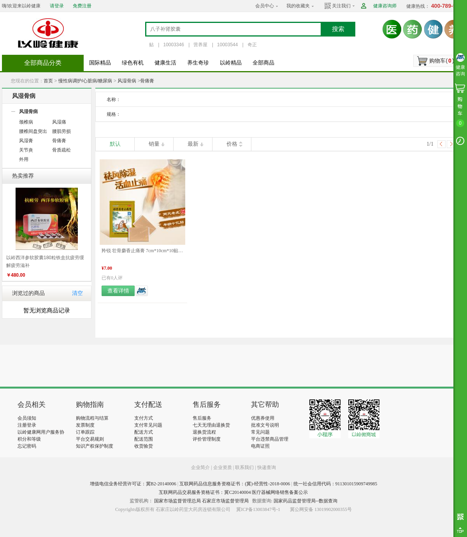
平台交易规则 (90, 439)
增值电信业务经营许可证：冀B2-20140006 (133, 483)
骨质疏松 (61, 150)
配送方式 (143, 432)
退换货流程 (204, 432)
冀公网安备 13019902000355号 (321, 509)
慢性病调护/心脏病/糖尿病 (85, 81)
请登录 (57, 6)
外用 (23, 159)
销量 (154, 144)
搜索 (338, 29)
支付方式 (143, 418)
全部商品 (263, 63)
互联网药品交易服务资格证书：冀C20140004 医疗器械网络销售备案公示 (233, 492)
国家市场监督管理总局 (177, 501)
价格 (231, 144)
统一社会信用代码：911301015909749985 (335, 483)
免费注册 (82, 6)
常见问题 (260, 432)
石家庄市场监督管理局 (225, 501)
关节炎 (26, 150)
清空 (77, 293)
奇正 (252, 44)
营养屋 (200, 44)
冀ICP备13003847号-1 (258, 509)
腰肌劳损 (61, 131)
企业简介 (201, 467)
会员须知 (27, 418)
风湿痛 (59, 122)
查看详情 (118, 291)
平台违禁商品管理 (269, 439)
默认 (115, 144)
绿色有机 (133, 63)
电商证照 (260, 446)
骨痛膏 (147, 81)
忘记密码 (27, 446)
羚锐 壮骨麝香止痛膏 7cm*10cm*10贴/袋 (142, 250)
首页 (48, 81)
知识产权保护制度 (94, 446)
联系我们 (244, 467)
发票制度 (85, 425)
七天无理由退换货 (211, 425)
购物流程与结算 (92, 418)
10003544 (227, 44)
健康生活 (165, 63)
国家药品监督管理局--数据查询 (305, 501)
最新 (193, 144)
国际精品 (100, 63)
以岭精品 (231, 63)
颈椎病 (26, 122)
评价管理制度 (207, 439)
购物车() (441, 61)
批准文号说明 (265, 425)
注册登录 (27, 425)
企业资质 (222, 467)
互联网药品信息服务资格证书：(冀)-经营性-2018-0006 (234, 483)
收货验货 (143, 446)
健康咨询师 (385, 6)
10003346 (173, 44)
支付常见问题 (148, 425)
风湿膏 (26, 140)
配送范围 (143, 439)
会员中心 (264, 6)
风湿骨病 (127, 81)
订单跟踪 (85, 432)
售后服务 (202, 418)
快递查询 (266, 467)
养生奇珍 (198, 63)
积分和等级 (29, 439)
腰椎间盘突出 (33, 131)
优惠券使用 (262, 418)
